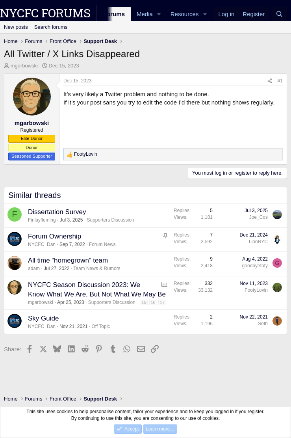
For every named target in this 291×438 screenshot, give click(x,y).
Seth (263, 323)
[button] (159, 14)
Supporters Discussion (110, 220)
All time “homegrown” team (68, 260)
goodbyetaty (255, 265)
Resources (185, 14)
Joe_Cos (258, 217)
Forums (114, 14)
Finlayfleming (42, 220)
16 (153, 302)
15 (143, 302)
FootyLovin (256, 290)
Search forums (51, 27)
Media (145, 14)
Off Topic (100, 326)
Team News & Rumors (96, 268)
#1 (280, 81)
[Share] (270, 81)
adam (34, 268)
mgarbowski (24, 66)
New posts (16, 27)
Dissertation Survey (57, 212)
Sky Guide (43, 318)
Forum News (102, 244)
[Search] (279, 14)
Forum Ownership (54, 236)
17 (162, 302)
